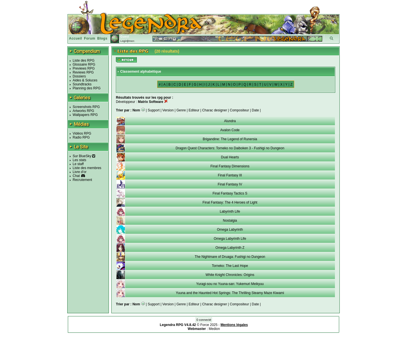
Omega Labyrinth (230, 230)
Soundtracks (82, 84)
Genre (181, 110)
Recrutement (82, 180)
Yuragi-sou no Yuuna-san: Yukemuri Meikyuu (230, 284)
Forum (89, 38)
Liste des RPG (83, 60)
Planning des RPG (87, 88)
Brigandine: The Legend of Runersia (230, 139)
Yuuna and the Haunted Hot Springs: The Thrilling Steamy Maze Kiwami (230, 293)
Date (255, 110)
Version (168, 110)
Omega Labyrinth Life (230, 239)
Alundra (230, 121)
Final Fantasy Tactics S (230, 193)
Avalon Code (230, 130)
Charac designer (214, 110)
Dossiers (79, 76)
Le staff (78, 164)
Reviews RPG (83, 72)
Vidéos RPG (82, 133)
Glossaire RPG (84, 64)
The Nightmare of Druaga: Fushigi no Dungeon (230, 257)
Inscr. (131, 41)
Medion (214, 329)
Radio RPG (81, 137)
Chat (76, 176)
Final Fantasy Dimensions (229, 166)
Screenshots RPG (86, 107)
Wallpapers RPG (85, 115)
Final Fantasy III (230, 175)
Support (154, 110)
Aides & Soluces (85, 80)
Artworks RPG (83, 111)
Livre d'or (79, 172)
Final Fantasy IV (230, 184)
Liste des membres (87, 168)
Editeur (194, 110)
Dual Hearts (230, 157)
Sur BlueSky (84, 156)
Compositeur (239, 110)
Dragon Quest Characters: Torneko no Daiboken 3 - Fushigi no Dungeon (230, 148)
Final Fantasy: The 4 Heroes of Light (230, 202)
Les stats (79, 160)
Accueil (75, 38)
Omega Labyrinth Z (229, 248)
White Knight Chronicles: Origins (229, 275)
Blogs (102, 38)
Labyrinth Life (230, 211)
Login (123, 41)
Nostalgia (230, 220)
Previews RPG (84, 68)
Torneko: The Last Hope (230, 266)
